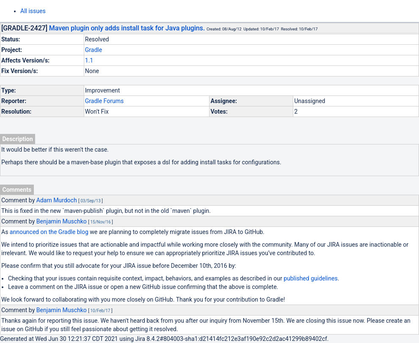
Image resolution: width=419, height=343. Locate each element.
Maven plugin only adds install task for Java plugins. (127, 28)
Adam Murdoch (56, 200)
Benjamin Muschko (61, 221)
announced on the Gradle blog (49, 232)
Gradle (93, 49)
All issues (33, 11)
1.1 (89, 60)
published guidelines (310, 278)
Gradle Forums (104, 101)
